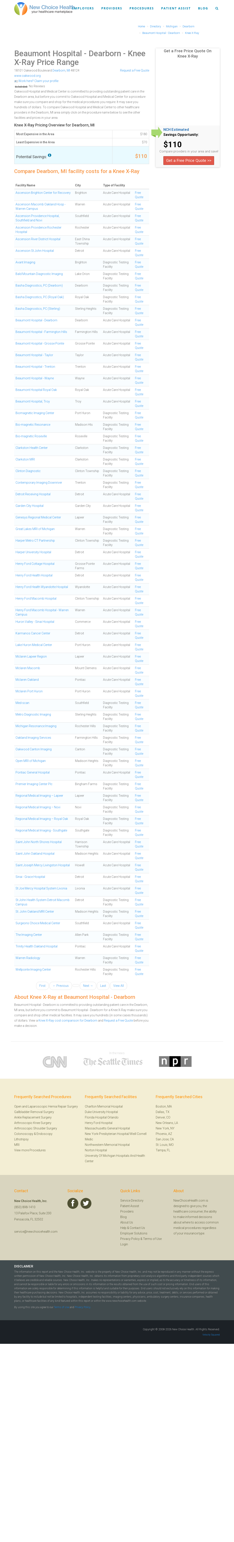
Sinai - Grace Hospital (30, 877)
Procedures (141, 8)
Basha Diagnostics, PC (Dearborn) (39, 285)
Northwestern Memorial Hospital (107, 1144)
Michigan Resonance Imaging (36, 726)
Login (124, 1244)
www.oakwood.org (27, 75)
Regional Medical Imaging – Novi (38, 807)
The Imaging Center (29, 934)
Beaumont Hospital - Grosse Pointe (40, 343)
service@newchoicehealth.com (36, 1231)
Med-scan (22, 703)
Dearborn (58, 70)
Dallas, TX (162, 1112)
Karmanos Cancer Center (33, 633)
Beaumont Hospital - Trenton (35, 366)
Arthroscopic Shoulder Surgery (35, 1128)
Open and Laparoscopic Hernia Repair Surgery (46, 1106)
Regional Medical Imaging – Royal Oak (42, 819)
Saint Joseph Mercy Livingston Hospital (43, 865)
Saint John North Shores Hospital (39, 842)
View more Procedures (30, 1150)
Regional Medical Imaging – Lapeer (39, 795)
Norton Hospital (96, 1150)
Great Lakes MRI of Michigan (35, 529)
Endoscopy (44, 1134)
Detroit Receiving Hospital (33, 494)
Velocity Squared (211, 1334)
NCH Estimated (176, 130)
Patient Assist (176, 8)
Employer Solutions (133, 1233)
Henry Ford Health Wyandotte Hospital (42, 587)
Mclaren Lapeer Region (31, 656)
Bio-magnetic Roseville (31, 436)
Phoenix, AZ (164, 1134)
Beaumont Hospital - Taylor (34, 355)
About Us (126, 1222)
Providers (111, 8)
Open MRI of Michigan (31, 761)
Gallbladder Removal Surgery (34, 1112)
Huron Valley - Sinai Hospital (35, 621)
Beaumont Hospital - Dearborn (67, 53)
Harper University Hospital (33, 552)
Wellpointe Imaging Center (33, 969)
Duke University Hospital (101, 1112)
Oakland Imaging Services (33, 737)
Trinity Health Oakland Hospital (37, 946)
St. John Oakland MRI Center (35, 911)
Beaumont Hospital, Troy (33, 401)
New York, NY (165, 1128)
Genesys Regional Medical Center (38, 517)
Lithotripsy (21, 1139)
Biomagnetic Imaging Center (35, 413)
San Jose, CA (165, 1139)
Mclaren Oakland (27, 679)
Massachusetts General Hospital (107, 1128)
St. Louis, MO (165, 1144)
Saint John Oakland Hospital (35, 853)
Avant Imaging (25, 262)
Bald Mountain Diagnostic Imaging (39, 274)
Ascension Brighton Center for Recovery (43, 192)
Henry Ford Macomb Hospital (36, 598)
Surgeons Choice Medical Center (38, 923)
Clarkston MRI (25, 459)
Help (123, 1228)
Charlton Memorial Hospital (104, 1106)
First (42, 985)
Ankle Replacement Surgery (33, 1117)
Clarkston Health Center (32, 448)
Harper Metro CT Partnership (35, 540)
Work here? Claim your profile (36, 81)
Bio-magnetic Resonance (33, 424)
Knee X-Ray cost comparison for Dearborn (67, 1020)
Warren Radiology (28, 958)
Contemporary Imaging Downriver (39, 482)
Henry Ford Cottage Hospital (35, 563)
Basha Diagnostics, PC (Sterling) (38, 308)
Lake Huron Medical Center (34, 645)
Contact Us (137, 1228)
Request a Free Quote (134, 70)
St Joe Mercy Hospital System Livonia (41, 888)
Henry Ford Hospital (98, 1123)
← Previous (61, 985)
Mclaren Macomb (28, 668)
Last (103, 985)
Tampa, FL (163, 1150)
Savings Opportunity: (181, 135)
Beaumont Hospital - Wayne (35, 378)
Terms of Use (152, 1239)
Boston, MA (164, 1106)
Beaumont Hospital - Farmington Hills (41, 332)
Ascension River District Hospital (38, 239)
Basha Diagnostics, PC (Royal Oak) (40, 297)
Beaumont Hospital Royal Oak (36, 390)
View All (118, 985)
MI (68, 70)
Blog (203, 8)
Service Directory (131, 1200)
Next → (88, 985)
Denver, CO (163, 1117)
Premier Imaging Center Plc (34, 784)
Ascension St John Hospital (35, 250)
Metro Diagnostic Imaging (33, 714)
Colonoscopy (23, 1134)
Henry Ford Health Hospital (34, 575)
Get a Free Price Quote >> (188, 160)
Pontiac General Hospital (33, 772)
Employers (83, 8)
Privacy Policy (130, 1239)
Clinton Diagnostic (28, 471)
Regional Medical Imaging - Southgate (41, 830)
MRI (16, 1144)
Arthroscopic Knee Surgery (32, 1123)
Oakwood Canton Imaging (34, 749)
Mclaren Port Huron (29, 691)
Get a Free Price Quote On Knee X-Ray (187, 53)
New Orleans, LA (167, 1123)
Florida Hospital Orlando (102, 1117)
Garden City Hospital (30, 506)
